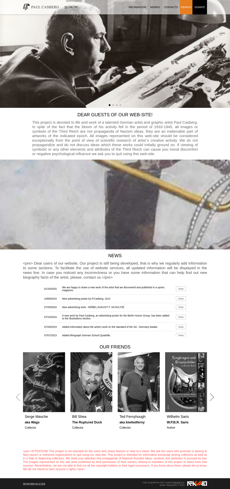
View (181, 288)
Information (137, 7)
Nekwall (177, 482)
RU (75, 7)
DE (71, 7)
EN (66, 7)
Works (155, 7)
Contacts (171, 7)
